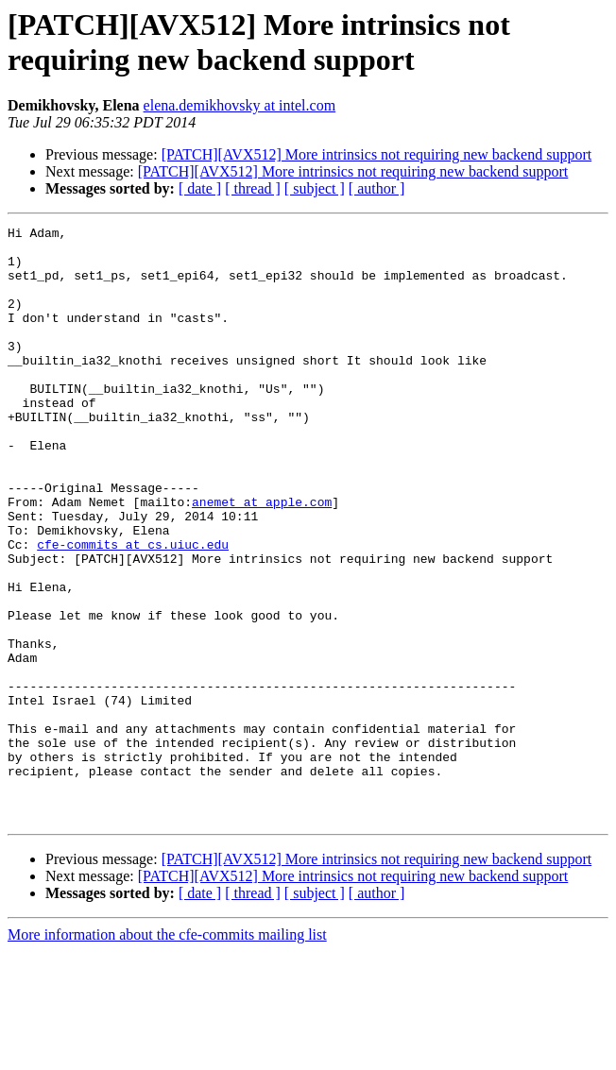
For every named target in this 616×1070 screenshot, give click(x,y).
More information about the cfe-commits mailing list (167, 1053)
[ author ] (377, 188)
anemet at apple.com (262, 558)
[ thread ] (253, 188)
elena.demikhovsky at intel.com (240, 105)
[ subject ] (314, 188)
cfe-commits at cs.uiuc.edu (133, 609)
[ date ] (200, 188)
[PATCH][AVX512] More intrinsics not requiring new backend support (377, 154)
